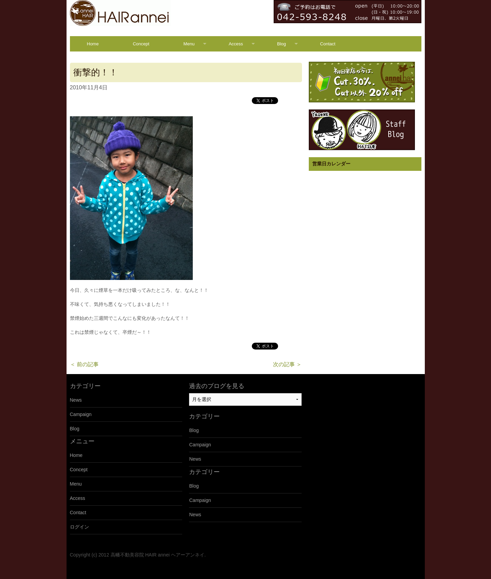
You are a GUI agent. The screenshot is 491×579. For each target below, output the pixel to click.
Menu (189, 43)
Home (93, 43)
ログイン (79, 527)
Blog (281, 43)
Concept (141, 43)
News (76, 400)
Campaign (81, 414)
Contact (327, 43)
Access (236, 43)
